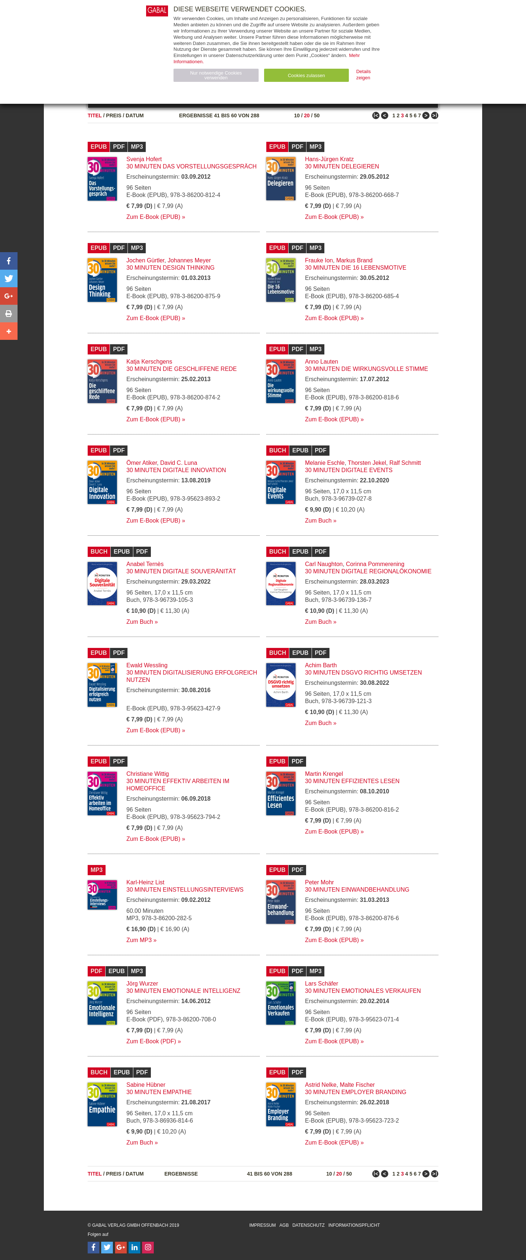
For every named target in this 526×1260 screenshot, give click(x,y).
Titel (95, 115)
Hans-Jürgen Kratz (329, 159)
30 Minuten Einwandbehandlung (357, 890)
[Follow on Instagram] (148, 1247)
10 (297, 115)
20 (307, 115)
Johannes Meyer (189, 260)
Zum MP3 (139, 940)
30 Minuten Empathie (159, 1092)
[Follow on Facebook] (93, 1247)
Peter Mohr (319, 882)
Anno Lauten (321, 361)
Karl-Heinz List (145, 882)
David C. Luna (178, 463)
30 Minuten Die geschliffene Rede (181, 369)
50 (317, 115)
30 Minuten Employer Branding (355, 1092)
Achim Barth (321, 665)
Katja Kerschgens (149, 361)
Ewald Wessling (147, 665)
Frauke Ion (319, 260)
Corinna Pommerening (375, 564)
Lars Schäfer (321, 983)
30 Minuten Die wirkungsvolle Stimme (366, 369)
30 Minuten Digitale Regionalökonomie (368, 571)
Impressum (262, 1225)
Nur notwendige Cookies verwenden (216, 75)
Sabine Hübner (145, 1085)
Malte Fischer (357, 1085)
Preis (113, 115)
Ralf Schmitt (405, 463)
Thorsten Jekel (367, 463)
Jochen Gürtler (145, 260)
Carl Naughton (324, 564)
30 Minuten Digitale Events (349, 470)
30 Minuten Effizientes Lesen (352, 781)
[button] (9, 261)
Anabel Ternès (145, 564)
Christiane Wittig (147, 774)
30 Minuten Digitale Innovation (176, 470)
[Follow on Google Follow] (121, 1247)
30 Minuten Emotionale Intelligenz (183, 991)
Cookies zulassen (306, 75)
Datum (135, 115)
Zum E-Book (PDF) (151, 1041)
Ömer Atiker (141, 463)
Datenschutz (308, 1225)
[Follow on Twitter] (107, 1247)
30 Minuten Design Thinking (170, 268)
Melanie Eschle (325, 463)
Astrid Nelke (320, 1085)
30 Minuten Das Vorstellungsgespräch (191, 166)
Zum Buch (318, 520)
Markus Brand (354, 260)
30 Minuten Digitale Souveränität (181, 571)
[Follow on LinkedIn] (134, 1247)
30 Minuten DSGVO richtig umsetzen (363, 672)
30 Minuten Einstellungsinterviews (185, 890)
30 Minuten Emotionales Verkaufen (363, 991)
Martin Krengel (324, 774)
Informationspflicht (354, 1225)
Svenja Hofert (144, 159)
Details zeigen (363, 74)
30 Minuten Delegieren (342, 166)
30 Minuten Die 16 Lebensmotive (355, 268)
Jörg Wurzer (142, 983)
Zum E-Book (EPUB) (153, 217)
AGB (284, 1225)
